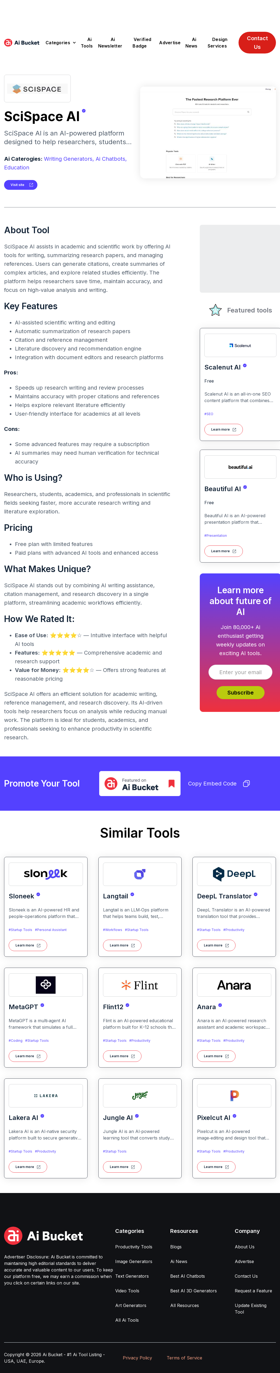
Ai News (191, 43)
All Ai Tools (127, 1320)
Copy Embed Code (219, 783)
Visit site (17, 185)
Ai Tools (87, 43)
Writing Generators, (69, 159)
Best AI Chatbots (187, 1276)
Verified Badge (142, 43)
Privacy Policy (137, 1358)
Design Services (218, 43)
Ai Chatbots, (111, 159)
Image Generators (133, 1261)
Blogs (176, 1246)
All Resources (184, 1305)
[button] (61, 42)
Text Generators (132, 1276)
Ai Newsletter (110, 43)
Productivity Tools (133, 1246)
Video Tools (127, 1290)
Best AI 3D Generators (193, 1290)
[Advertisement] (140, 12)
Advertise (170, 42)
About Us (245, 1246)
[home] (21, 43)
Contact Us (257, 42)
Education (16, 167)
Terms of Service (184, 1358)
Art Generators (130, 1305)
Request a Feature (253, 1290)
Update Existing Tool (250, 1309)
